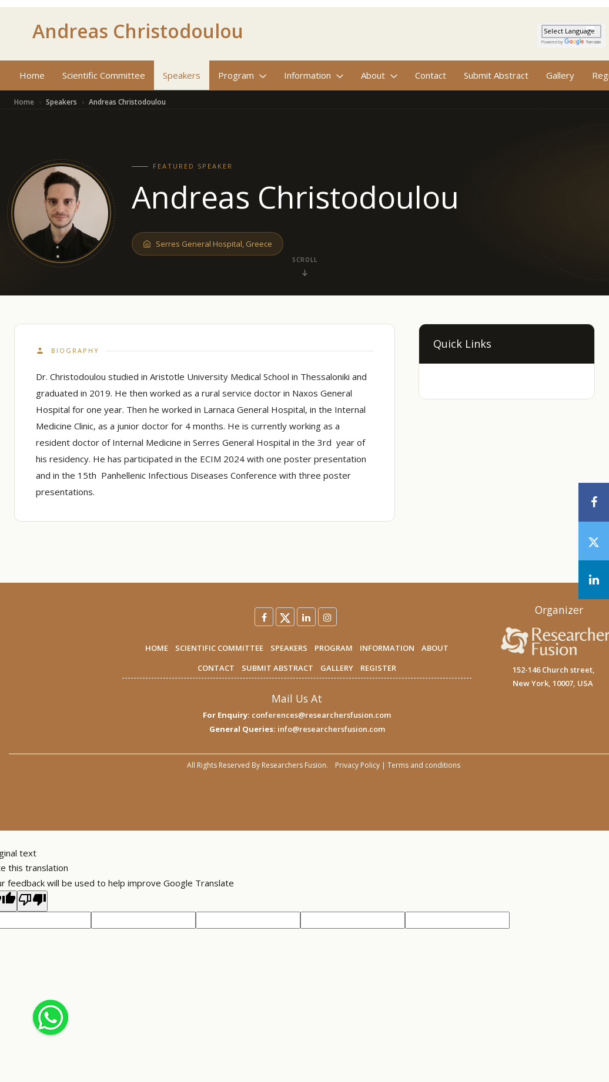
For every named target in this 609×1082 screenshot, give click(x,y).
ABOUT (435, 648)
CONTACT (216, 668)
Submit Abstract (496, 75)
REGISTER (378, 668)
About (379, 75)
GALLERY (336, 668)
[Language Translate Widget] (571, 31)
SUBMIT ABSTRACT (277, 668)
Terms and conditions (423, 765)
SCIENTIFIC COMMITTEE (219, 648)
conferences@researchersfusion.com (321, 715)
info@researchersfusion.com (331, 729)
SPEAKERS (288, 648)
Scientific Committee (103, 75)
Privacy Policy (357, 765)
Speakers (181, 75)
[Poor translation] (32, 901)
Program (242, 75)
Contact (430, 75)
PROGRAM (333, 648)
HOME (156, 648)
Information (313, 75)
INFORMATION (387, 648)
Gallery (560, 75)
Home (32, 75)
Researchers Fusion (294, 765)
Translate (582, 42)
